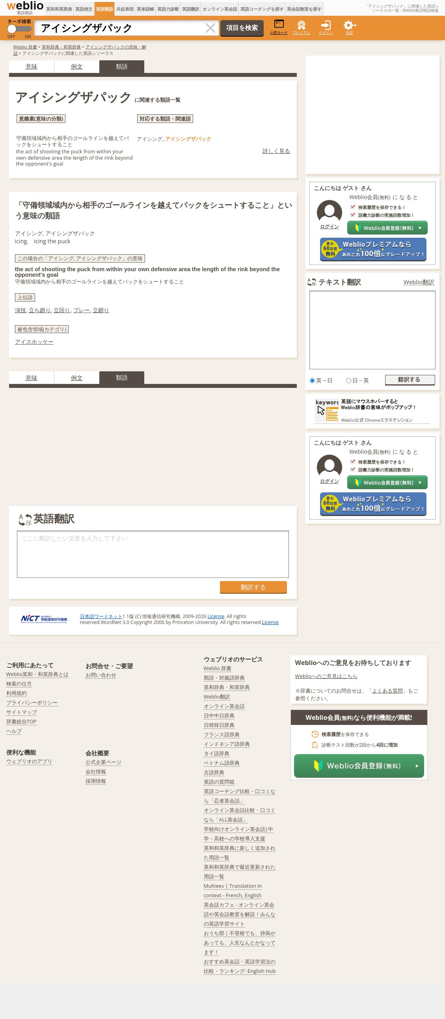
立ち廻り (40, 310)
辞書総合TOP (21, 721)
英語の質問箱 (219, 781)
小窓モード (279, 27)
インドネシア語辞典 (227, 743)
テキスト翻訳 (339, 282)
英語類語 (104, 9)
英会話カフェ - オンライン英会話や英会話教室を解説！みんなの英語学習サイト (240, 914)
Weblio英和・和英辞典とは (37, 674)
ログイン (326, 32)
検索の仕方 (19, 683)
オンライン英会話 (220, 9)
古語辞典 (214, 772)
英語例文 (84, 9)
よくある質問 (387, 690)
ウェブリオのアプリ (29, 761)
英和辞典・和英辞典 (61, 47)
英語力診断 (168, 9)
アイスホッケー (34, 341)
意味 (31, 66)
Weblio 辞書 (25, 47)
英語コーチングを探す (262, 9)
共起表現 (125, 9)
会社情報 (96, 771)
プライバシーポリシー (32, 702)
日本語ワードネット (101, 616)
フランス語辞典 (222, 734)
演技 (20, 310)
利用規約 (16, 693)
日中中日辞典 (219, 715)
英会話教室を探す (304, 9)
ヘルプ (14, 730)
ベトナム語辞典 (222, 762)
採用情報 (96, 780)
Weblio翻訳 (419, 282)
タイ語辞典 (216, 753)
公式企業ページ (103, 762)
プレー (81, 310)
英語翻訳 (190, 9)
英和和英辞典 (59, 9)
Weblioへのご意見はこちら (326, 676)
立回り (62, 310)
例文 (77, 66)
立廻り (101, 310)
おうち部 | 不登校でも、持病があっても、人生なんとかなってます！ (240, 943)
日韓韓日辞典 (219, 724)
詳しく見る (276, 151)
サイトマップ (21, 711)
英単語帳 (145, 9)
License (215, 616)
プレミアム (301, 32)
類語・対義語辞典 (224, 677)
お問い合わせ (101, 674)
